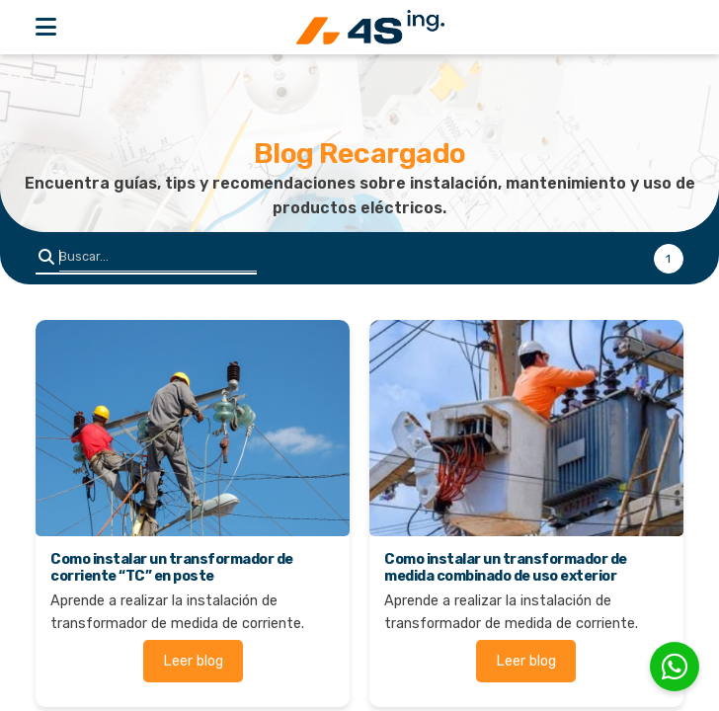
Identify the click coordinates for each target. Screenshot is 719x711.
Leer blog (193, 661)
